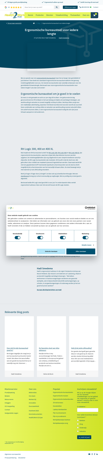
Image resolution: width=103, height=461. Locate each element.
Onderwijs (83, 428)
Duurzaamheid (34, 406)
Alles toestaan (81, 251)
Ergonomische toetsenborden (63, 399)
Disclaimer (21, 458)
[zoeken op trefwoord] (38, 7)
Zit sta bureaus (58, 403)
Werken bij (32, 399)
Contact (95, 7)
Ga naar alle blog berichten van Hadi (49, 290)
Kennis (30, 15)
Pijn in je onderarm (59, 416)
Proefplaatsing (10, 392)
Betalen (7, 396)
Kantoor (82, 420)
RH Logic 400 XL (74, 153)
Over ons (86, 15)
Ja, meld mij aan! (84, 437)
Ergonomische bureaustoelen (63, 392)
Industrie (83, 431)
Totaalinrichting (62, 15)
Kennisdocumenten (35, 414)
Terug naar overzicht (13, 23)
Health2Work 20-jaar (36, 417)
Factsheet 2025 (34, 411)
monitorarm (25, 176)
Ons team (32, 396)
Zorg (81, 424)
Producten (40, 15)
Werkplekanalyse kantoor (61, 420)
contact (52, 256)
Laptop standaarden (60, 409)
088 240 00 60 (86, 7)
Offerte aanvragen (70, 7)
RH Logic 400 (62, 153)
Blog (38, 23)
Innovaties (32, 403)
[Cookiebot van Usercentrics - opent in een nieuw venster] (86, 208)
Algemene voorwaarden (13, 454)
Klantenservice (11, 389)
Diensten (49, 15)
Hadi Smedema (64, 38)
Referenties (33, 392)
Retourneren (9, 399)
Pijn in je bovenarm (59, 413)
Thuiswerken (75, 15)
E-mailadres (81, 406)
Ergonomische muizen (60, 396)
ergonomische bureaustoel (46, 78)
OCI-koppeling (9, 406)
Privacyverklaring (10, 458)
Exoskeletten (57, 406)
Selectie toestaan (51, 251)
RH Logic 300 (53, 153)
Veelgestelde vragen (11, 413)
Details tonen (86, 245)
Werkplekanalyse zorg (60, 423)
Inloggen (8, 403)
